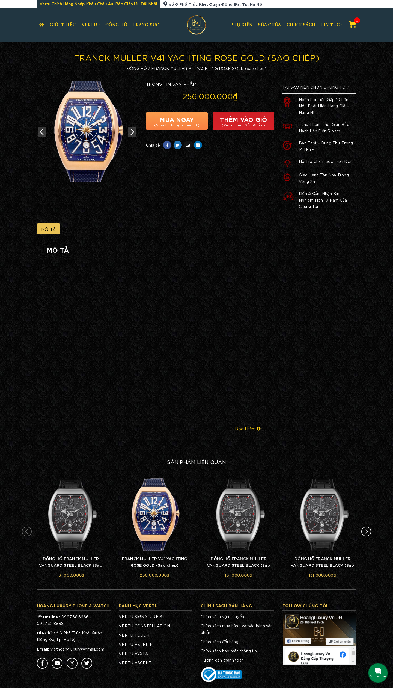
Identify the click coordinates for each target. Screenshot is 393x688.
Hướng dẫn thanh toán (222, 659)
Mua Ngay (177, 121)
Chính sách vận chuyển (222, 616)
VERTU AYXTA (133, 653)
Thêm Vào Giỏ (243, 121)
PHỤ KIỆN (241, 24)
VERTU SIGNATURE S (140, 616)
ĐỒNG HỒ (116, 24)
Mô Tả (48, 229)
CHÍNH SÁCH (301, 24)
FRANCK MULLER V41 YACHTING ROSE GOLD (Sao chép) (154, 562)
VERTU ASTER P (136, 644)
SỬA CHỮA (269, 24)
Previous (42, 132)
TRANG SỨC (146, 24)
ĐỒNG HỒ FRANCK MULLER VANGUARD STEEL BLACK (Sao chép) (70, 562)
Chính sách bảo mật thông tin (229, 650)
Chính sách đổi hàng (220, 641)
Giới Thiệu (63, 24)
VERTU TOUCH (134, 635)
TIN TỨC (330, 24)
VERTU (89, 24)
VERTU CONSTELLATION (144, 625)
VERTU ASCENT (135, 662)
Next (132, 132)
